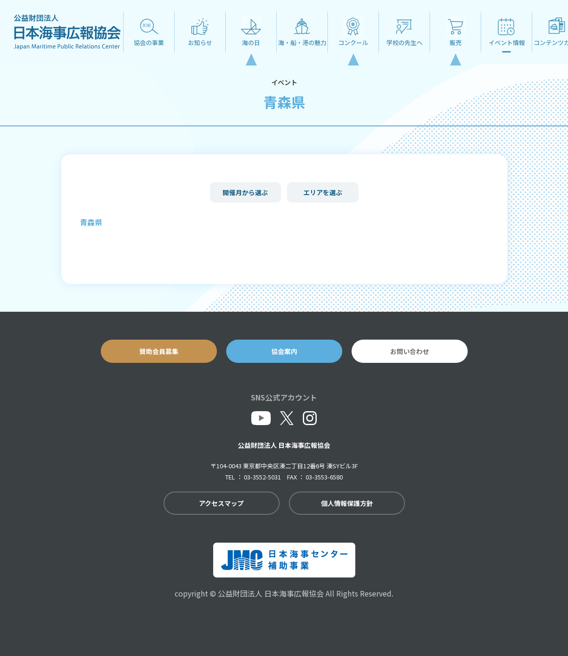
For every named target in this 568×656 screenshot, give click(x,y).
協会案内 (284, 351)
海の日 (251, 42)
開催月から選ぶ (245, 192)
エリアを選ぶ (322, 192)
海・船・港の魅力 (302, 42)
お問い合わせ (409, 351)
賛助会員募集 (158, 351)
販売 (456, 42)
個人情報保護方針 (347, 503)
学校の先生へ (404, 42)
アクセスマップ (221, 503)
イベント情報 (507, 42)
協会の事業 (149, 42)
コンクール (353, 42)
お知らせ (200, 42)
